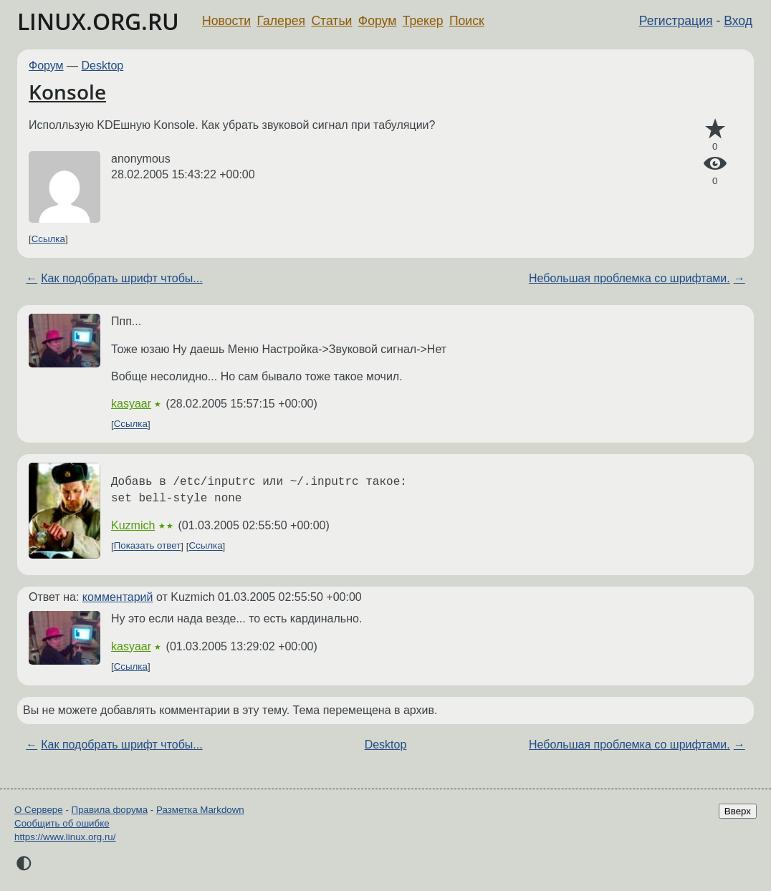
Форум (377, 21)
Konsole (67, 91)
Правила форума (110, 809)
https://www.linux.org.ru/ (64, 837)
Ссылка (48, 238)
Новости (226, 21)
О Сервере (38, 809)
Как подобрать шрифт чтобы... (121, 278)
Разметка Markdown (200, 809)
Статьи (331, 21)
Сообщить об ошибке (62, 823)
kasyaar (131, 404)
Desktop (103, 65)
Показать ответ (147, 546)
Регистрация (676, 21)
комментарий (117, 597)
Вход (738, 21)
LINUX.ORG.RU (98, 21)
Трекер (423, 21)
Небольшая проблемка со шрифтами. (629, 278)
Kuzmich (133, 525)
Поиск (466, 21)
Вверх (737, 811)
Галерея (281, 21)
